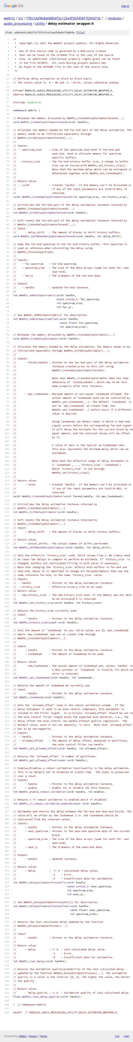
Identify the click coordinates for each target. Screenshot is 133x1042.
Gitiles (22, 1036)
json (126, 1036)
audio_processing (18, 23)
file (81, 32)
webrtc (9, 18)
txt (117, 1036)
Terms (43, 1036)
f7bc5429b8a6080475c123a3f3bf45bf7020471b (63, 18)
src (20, 18)
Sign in (125, 6)
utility (40, 23)
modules (115, 18)
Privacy (32, 1036)
